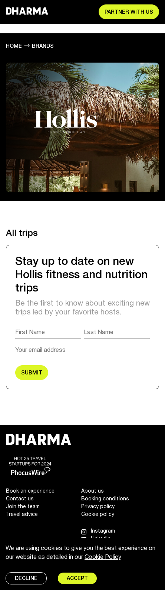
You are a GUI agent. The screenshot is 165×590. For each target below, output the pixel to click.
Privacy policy (98, 506)
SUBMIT (31, 373)
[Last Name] (117, 332)
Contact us (20, 498)
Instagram (103, 530)
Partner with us (129, 12)
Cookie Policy (103, 556)
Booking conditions (105, 498)
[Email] (82, 349)
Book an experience (30, 490)
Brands (43, 46)
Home (14, 46)
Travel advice (22, 514)
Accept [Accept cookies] (77, 578)
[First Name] (48, 332)
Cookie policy (97, 514)
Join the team (23, 506)
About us (92, 490)
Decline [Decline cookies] (26, 578)
